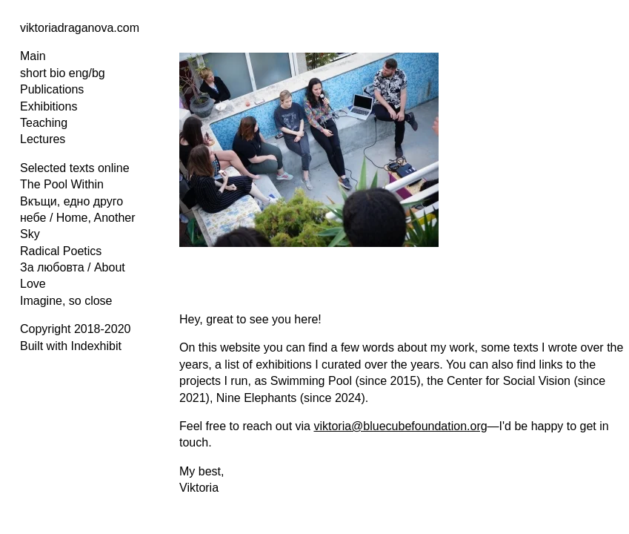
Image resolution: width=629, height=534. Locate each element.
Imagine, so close (66, 300)
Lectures (42, 139)
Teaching (43, 122)
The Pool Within (62, 184)
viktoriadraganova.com (79, 28)
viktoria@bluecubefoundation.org (400, 426)
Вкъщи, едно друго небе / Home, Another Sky (78, 218)
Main (33, 56)
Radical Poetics (60, 251)
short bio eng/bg (62, 73)
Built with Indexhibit (71, 346)
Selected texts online (75, 168)
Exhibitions (48, 106)
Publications (52, 89)
